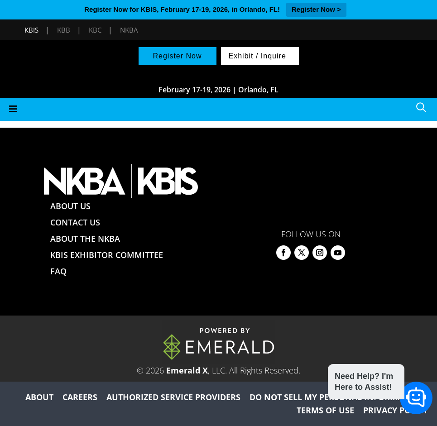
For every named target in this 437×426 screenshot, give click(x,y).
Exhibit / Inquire (257, 56)
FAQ (58, 271)
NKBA (129, 29)
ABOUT (39, 397)
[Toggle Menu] (218, 109)
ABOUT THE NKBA (85, 238)
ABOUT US (70, 206)
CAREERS (79, 397)
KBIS (31, 29)
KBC (95, 29)
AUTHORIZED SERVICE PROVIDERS (173, 397)
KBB (63, 29)
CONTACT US (75, 222)
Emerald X (187, 370)
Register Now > (316, 9)
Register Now (177, 56)
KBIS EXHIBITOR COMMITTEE (106, 254)
